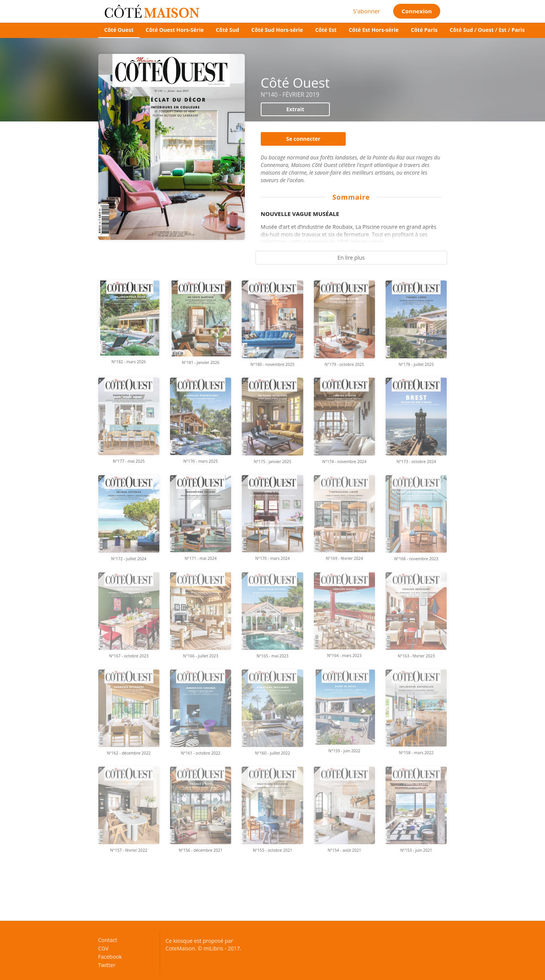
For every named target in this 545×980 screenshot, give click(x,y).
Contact (107, 940)
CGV (103, 948)
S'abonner (366, 11)
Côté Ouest (119, 29)
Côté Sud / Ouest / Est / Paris (487, 29)
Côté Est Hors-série (374, 29)
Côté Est (325, 29)
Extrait (295, 109)
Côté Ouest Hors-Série (175, 29)
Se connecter (303, 138)
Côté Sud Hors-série (277, 29)
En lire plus (351, 257)
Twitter (107, 964)
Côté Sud (227, 29)
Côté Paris (424, 29)
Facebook (110, 956)
